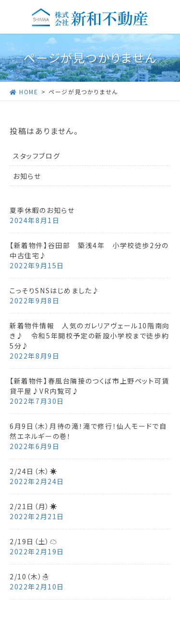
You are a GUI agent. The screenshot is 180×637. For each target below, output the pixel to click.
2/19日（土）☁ (33, 541)
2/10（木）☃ (30, 576)
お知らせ (27, 176)
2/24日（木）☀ (33, 471)
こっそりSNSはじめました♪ (54, 290)
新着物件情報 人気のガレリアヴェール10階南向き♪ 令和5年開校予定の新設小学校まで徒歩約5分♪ (90, 335)
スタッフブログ (36, 156)
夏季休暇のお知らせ (42, 210)
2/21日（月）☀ (33, 506)
